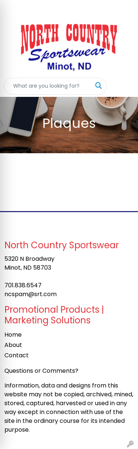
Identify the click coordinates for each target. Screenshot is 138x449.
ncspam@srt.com (30, 294)
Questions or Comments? (41, 370)
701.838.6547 (23, 285)
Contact (16, 355)
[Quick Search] (47, 86)
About (13, 345)
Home (13, 334)
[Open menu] (123, 86)
